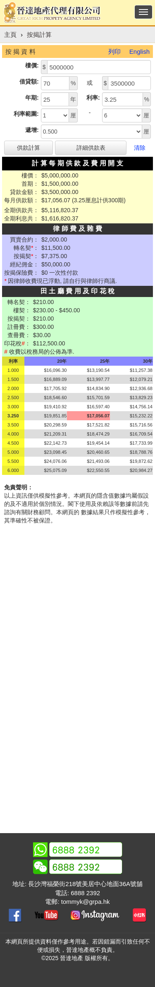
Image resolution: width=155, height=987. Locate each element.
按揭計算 (39, 34)
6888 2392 (85, 892)
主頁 (10, 34)
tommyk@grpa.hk (85, 901)
